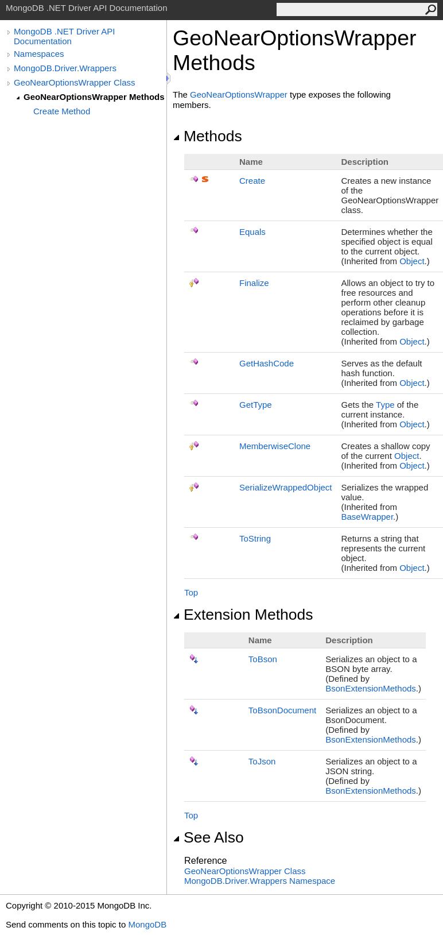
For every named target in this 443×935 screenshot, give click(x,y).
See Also (208, 837)
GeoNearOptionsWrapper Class (74, 82)
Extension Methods (243, 614)
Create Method (61, 111)
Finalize (254, 283)
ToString (255, 538)
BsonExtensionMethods (370, 688)
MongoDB (147, 924)
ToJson (262, 761)
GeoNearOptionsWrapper (238, 94)
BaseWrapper (367, 516)
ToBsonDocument (282, 710)
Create (252, 181)
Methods (207, 136)
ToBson (262, 659)
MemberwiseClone (274, 446)
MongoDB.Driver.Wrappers (65, 68)
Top (191, 592)
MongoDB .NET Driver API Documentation (64, 36)
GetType (255, 404)
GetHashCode (266, 363)
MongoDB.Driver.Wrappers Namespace (259, 881)
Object (411, 261)
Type (385, 404)
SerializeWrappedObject (285, 487)
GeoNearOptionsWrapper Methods (94, 97)
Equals (252, 232)
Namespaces (39, 54)
